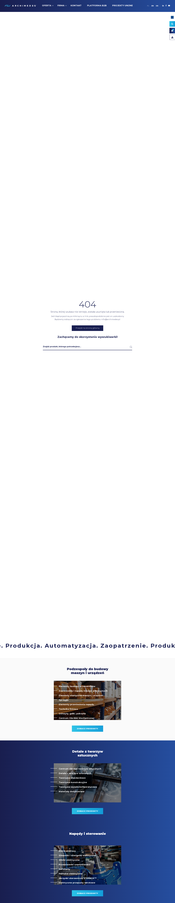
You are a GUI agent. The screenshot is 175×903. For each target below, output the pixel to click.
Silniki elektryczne (69, 870)
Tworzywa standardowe (72, 787)
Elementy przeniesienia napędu (76, 714)
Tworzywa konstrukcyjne (73, 792)
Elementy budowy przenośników (77, 696)
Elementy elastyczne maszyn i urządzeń (81, 705)
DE (157, 6)
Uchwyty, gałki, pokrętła (72, 723)
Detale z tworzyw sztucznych (75, 783)
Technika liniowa (68, 719)
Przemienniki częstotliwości (75, 875)
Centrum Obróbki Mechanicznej (76, 728)
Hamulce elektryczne (70, 884)
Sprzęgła (63, 710)
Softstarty (64, 879)
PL (148, 6)
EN (152, 6)
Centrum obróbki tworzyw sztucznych (80, 778)
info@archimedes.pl (110, 319)
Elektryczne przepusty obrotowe (77, 893)
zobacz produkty (87, 738)
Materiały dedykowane (71, 801)
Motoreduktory (67, 861)
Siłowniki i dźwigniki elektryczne (77, 865)
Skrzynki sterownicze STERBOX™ (78, 888)
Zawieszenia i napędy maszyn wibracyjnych (83, 700)
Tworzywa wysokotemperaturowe (78, 797)
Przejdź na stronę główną (87, 328)
